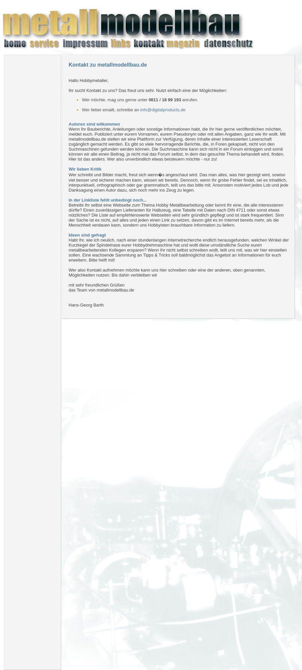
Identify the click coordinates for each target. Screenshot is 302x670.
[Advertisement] (32, 160)
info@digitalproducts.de (163, 109)
